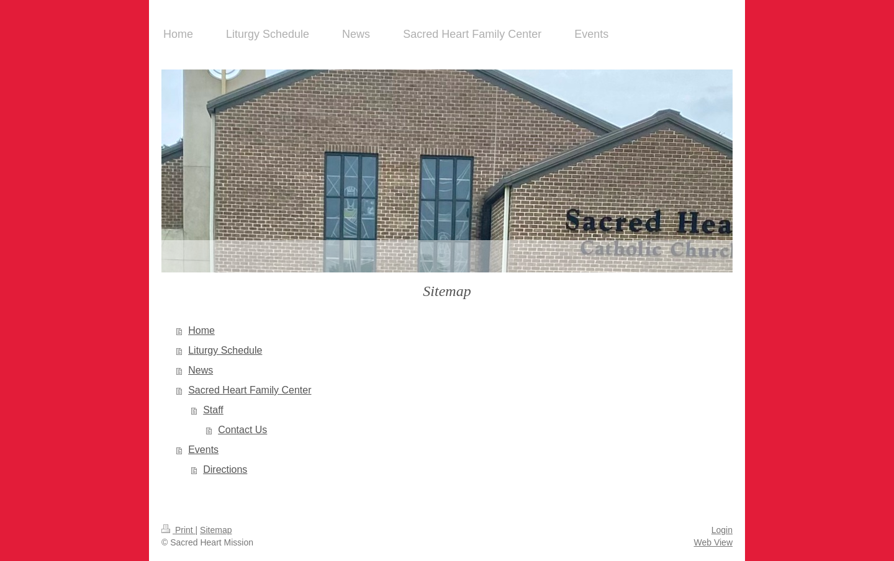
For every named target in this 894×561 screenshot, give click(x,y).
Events (203, 449)
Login (722, 530)
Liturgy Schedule (225, 350)
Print (178, 530)
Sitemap (216, 530)
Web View (713, 542)
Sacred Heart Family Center (249, 390)
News (200, 370)
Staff (213, 410)
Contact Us (242, 429)
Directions (225, 469)
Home (201, 330)
